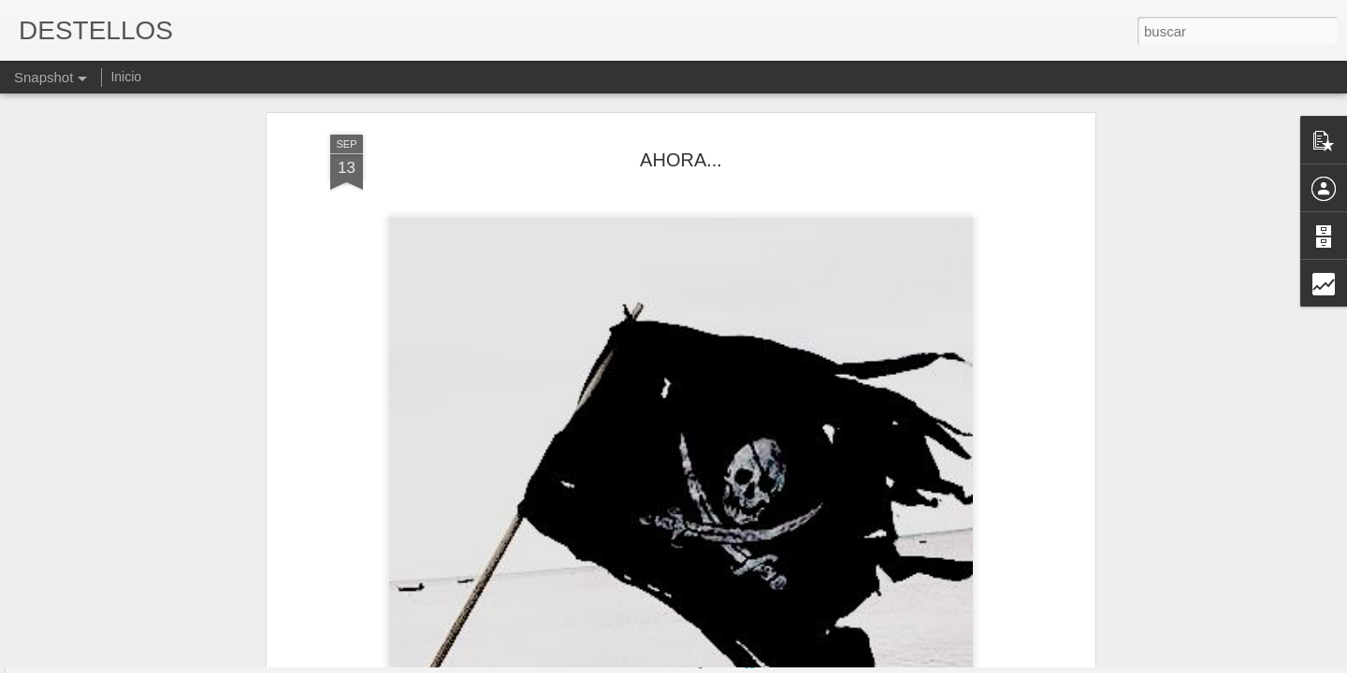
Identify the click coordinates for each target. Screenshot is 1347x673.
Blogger (746, 662)
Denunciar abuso (808, 662)
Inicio (125, 76)
